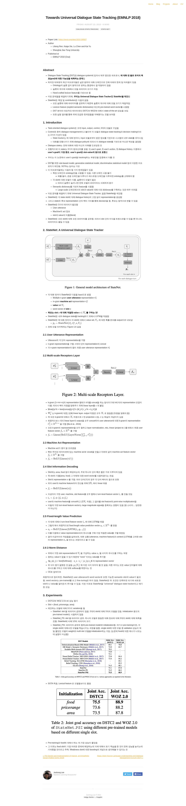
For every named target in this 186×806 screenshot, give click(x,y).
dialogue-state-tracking (87, 29)
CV (182, 4)
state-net (105, 29)
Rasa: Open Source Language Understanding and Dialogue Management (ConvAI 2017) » (120, 757)
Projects (166, 4)
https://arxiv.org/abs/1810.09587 (72, 40)
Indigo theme (89, 797)
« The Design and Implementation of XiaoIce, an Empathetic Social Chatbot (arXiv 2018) (66, 757)
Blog (158, 4)
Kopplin (99, 797)
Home (150, 4)
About (175, 4)
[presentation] (95, 298)
